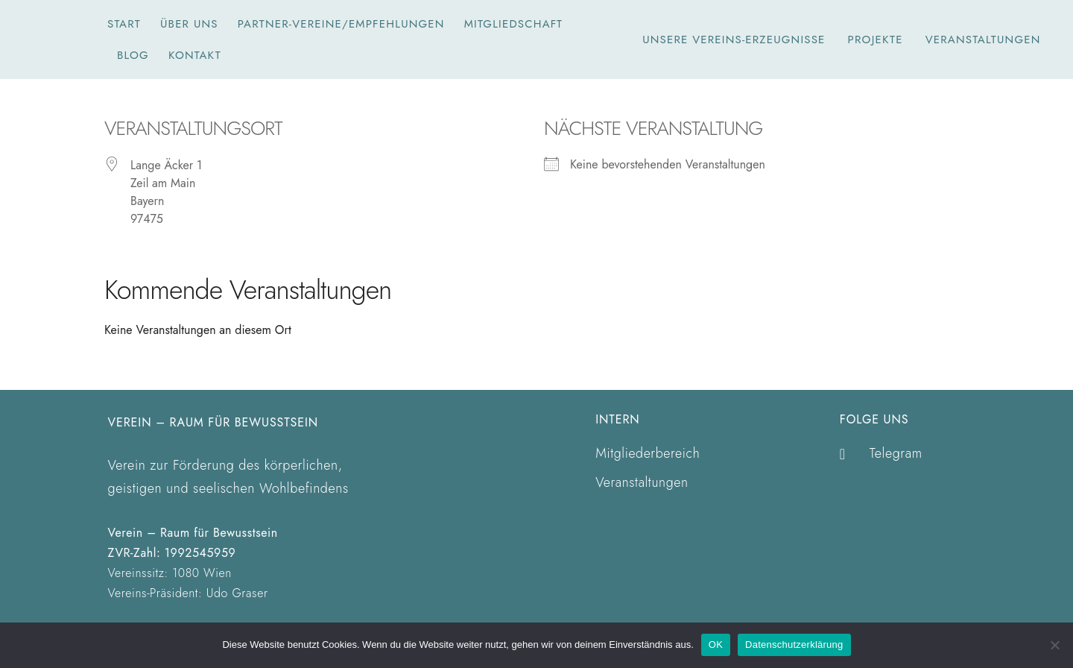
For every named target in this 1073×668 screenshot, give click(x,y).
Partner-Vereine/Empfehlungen (341, 24)
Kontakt (194, 55)
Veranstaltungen (983, 39)
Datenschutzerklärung (794, 644)
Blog (133, 55)
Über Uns (189, 24)
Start (124, 24)
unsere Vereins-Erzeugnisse (733, 39)
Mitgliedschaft (513, 24)
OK (716, 644)
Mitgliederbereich (647, 453)
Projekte (875, 39)
